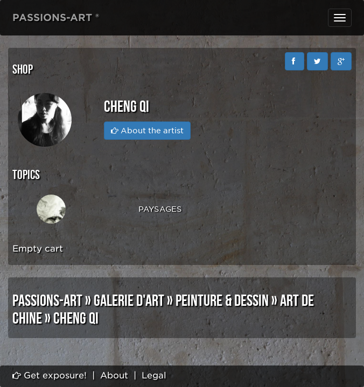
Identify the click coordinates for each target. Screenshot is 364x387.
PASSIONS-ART (47, 301)
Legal (154, 375)
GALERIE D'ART (129, 301)
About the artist (147, 130)
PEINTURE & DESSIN (222, 301)
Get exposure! (49, 375)
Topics (26, 175)
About (114, 375)
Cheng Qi (76, 318)
